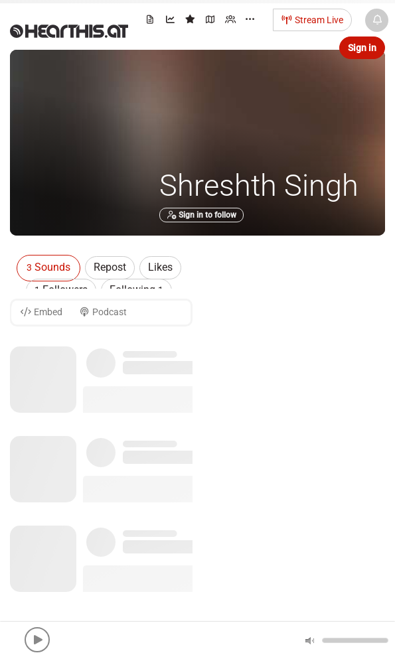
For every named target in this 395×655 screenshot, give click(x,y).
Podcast (103, 312)
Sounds (48, 267)
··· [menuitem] (250, 19)
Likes (160, 267)
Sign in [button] (362, 47)
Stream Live (312, 20)
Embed (41, 312)
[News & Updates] (376, 20)
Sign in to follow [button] (201, 215)
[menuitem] (151, 21)
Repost (110, 267)
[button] (37, 639)
